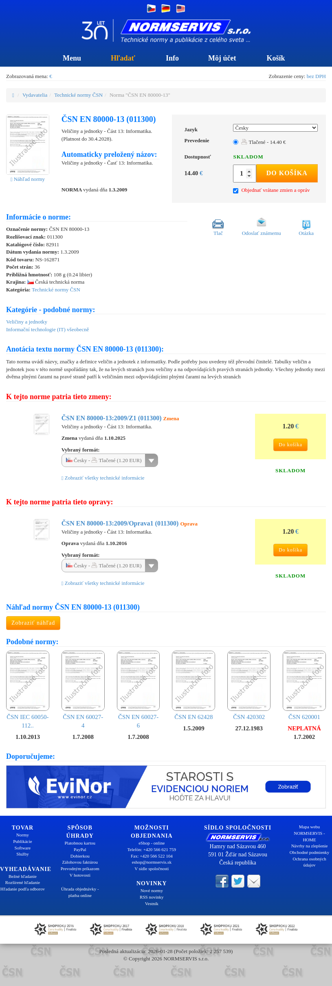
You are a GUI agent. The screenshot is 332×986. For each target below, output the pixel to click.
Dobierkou (80, 856)
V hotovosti (80, 875)
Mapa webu (309, 826)
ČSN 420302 (248, 685)
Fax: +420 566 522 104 (152, 856)
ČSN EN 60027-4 (83, 690)
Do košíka (287, 172)
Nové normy (152, 890)
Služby (22, 853)
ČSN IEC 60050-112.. (27, 690)
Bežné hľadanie (23, 876)
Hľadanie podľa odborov (22, 888)
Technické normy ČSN (78, 95)
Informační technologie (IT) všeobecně (47, 329)
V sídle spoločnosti (151, 868)
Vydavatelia (34, 95)
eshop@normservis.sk (151, 862)
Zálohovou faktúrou (80, 862)
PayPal (80, 849)
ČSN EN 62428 (193, 685)
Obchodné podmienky (309, 852)
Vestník (151, 903)
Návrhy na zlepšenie (309, 845)
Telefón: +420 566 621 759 (151, 849)
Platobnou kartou (80, 842)
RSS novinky (151, 897)
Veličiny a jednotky (26, 322)
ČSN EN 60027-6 (138, 690)
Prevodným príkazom (80, 868)
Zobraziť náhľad (33, 623)
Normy (22, 834)
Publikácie (22, 841)
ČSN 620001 (304, 685)
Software (23, 847)
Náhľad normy (28, 179)
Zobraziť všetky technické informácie (103, 478)
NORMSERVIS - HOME (309, 836)
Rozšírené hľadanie (22, 882)
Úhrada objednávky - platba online (80, 892)
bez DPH (316, 76)
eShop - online (152, 842)
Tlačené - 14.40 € (263, 142)
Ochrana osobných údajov (309, 862)
